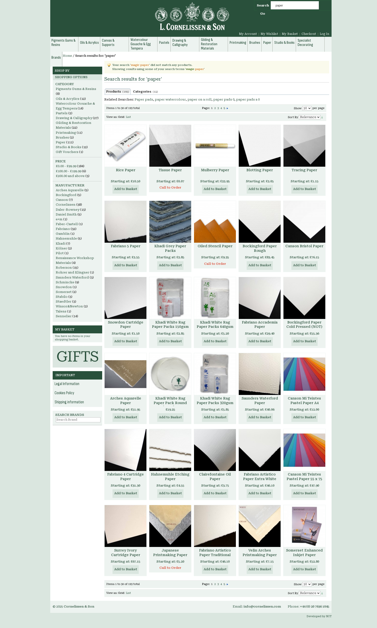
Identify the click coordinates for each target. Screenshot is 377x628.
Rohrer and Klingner (72, 272)
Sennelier (64, 316)
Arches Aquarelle (70, 190)
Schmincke (65, 282)
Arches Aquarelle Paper (125, 400)
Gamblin (63, 233)
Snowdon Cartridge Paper (125, 324)
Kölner (61, 248)
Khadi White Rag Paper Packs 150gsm (170, 324)
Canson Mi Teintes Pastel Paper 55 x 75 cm (304, 478)
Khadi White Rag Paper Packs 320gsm (215, 400)
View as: (111, 117)
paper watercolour (170, 99)
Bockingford (66, 195)
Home (67, 55)
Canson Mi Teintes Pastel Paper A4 (304, 400)
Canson (62, 200)
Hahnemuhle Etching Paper (170, 476)
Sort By (293, 117)
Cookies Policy (64, 393)
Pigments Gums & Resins (76, 89)
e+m (59, 219)
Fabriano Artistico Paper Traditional (215, 552)
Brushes (62, 137)
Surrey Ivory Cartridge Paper (125, 552)
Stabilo (62, 296)
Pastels (62, 113)
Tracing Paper (304, 170)
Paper (60, 142)
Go (262, 13)
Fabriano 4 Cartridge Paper (125, 476)
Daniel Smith (66, 214)
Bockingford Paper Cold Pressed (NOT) (304, 324)
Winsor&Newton (69, 306)
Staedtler (63, 301)
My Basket (290, 34)
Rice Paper (125, 170)
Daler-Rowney (67, 209)
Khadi (60, 243)
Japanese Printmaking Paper (170, 552)
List (128, 117)
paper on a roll (200, 99)
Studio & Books (68, 147)
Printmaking (66, 132)
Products (117, 91)
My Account (248, 34)
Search (263, 5)
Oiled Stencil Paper (215, 246)
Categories (145, 91)
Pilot (60, 253)
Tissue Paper (170, 170)
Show (298, 108)
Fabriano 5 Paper (125, 246)
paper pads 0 (223, 99)
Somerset (64, 292)
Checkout (309, 34)
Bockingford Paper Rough (260, 248)
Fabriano (63, 229)
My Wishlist (269, 34)
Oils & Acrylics (67, 99)
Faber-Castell (67, 224)
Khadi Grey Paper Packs (170, 248)
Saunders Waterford (72, 277)
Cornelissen (65, 204)
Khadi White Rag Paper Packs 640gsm (215, 324)
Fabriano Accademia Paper (259, 324)
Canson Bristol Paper (304, 246)
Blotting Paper (259, 170)
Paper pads (144, 99)
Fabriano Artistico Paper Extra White (259, 476)
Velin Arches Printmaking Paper (260, 552)
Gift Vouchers (67, 152)
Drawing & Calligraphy (74, 118)
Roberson (64, 267)
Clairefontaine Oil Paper (215, 476)
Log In (324, 34)
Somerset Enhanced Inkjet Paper (304, 552)
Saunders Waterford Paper (260, 400)
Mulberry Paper (215, 170)
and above (70, 176)
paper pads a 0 (248, 99)
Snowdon (64, 287)
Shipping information (69, 402)
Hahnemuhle (66, 238)
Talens (61, 311)
